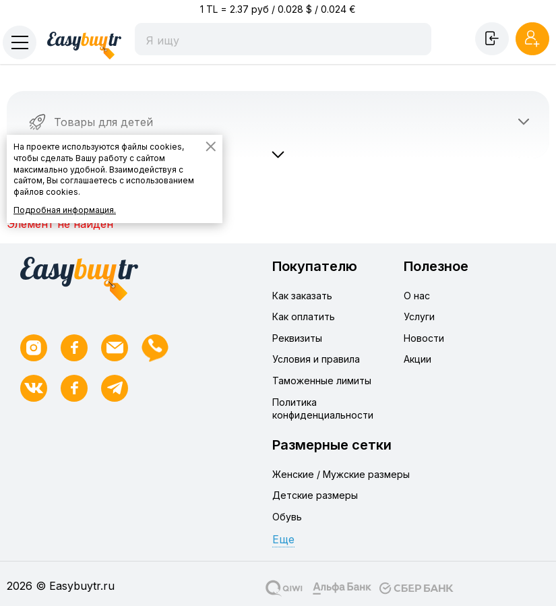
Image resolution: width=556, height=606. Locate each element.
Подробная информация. (64, 210)
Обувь (287, 516)
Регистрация (532, 38)
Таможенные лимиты (321, 380)
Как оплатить (303, 316)
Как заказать (302, 295)
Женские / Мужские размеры (341, 474)
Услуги (419, 316)
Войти (492, 38)
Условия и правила (316, 359)
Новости (424, 338)
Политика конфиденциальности (322, 408)
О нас (417, 295)
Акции (417, 359)
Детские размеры (315, 495)
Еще (283, 539)
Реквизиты (297, 338)
